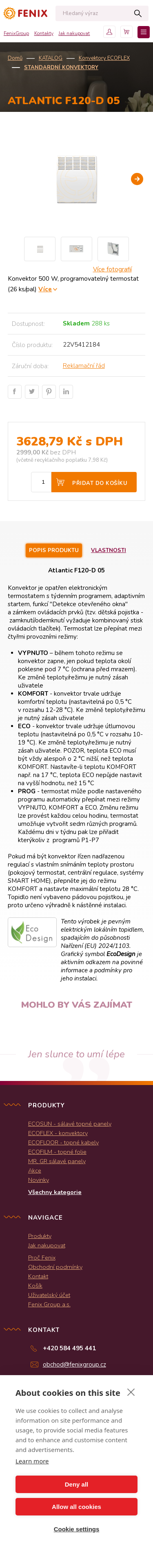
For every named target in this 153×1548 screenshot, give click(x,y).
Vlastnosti (108, 550)
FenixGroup (16, 33)
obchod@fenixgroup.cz (74, 1364)
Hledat (138, 13)
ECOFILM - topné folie (57, 1152)
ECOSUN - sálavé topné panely (69, 1124)
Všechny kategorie (55, 1192)
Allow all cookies (76, 1506)
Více (45, 289)
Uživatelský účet (49, 1295)
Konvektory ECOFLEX (104, 58)
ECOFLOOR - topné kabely (63, 1142)
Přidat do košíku (99, 483)
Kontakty (43, 33)
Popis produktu (54, 550)
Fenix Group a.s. (49, 1304)
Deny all (77, 1484)
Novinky (38, 1180)
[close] (131, 1391)
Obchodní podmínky (55, 1267)
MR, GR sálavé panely (57, 1161)
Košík (35, 1286)
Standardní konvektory (61, 67)
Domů (15, 58)
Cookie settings (77, 1529)
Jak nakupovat (74, 33)
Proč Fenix (41, 1257)
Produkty (39, 1236)
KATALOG (50, 58)
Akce (34, 1170)
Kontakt (38, 1276)
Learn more (32, 1461)
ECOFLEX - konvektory (58, 1133)
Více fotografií (112, 269)
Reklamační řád (84, 366)
